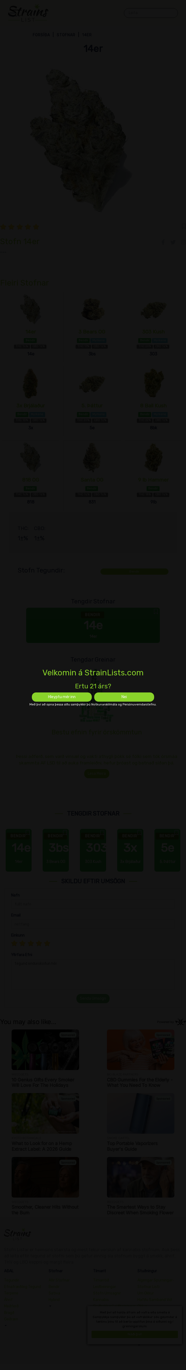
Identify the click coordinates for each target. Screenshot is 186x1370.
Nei (124, 697)
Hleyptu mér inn (62, 697)
